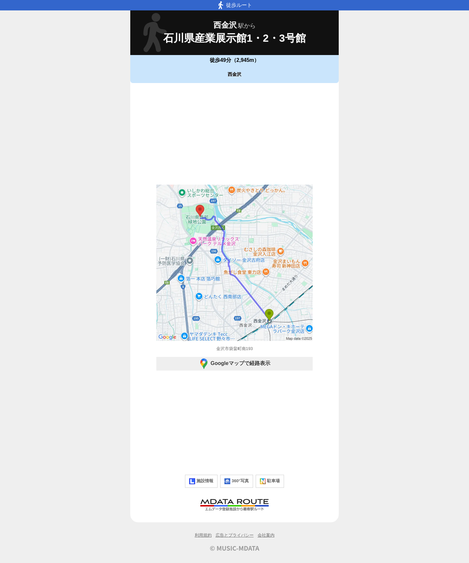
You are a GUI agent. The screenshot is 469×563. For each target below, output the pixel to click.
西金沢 (234, 74)
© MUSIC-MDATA (234, 548)
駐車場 (270, 481)
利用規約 (203, 535)
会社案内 (266, 535)
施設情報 (201, 481)
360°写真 (236, 481)
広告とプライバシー (235, 535)
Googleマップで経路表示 (234, 364)
